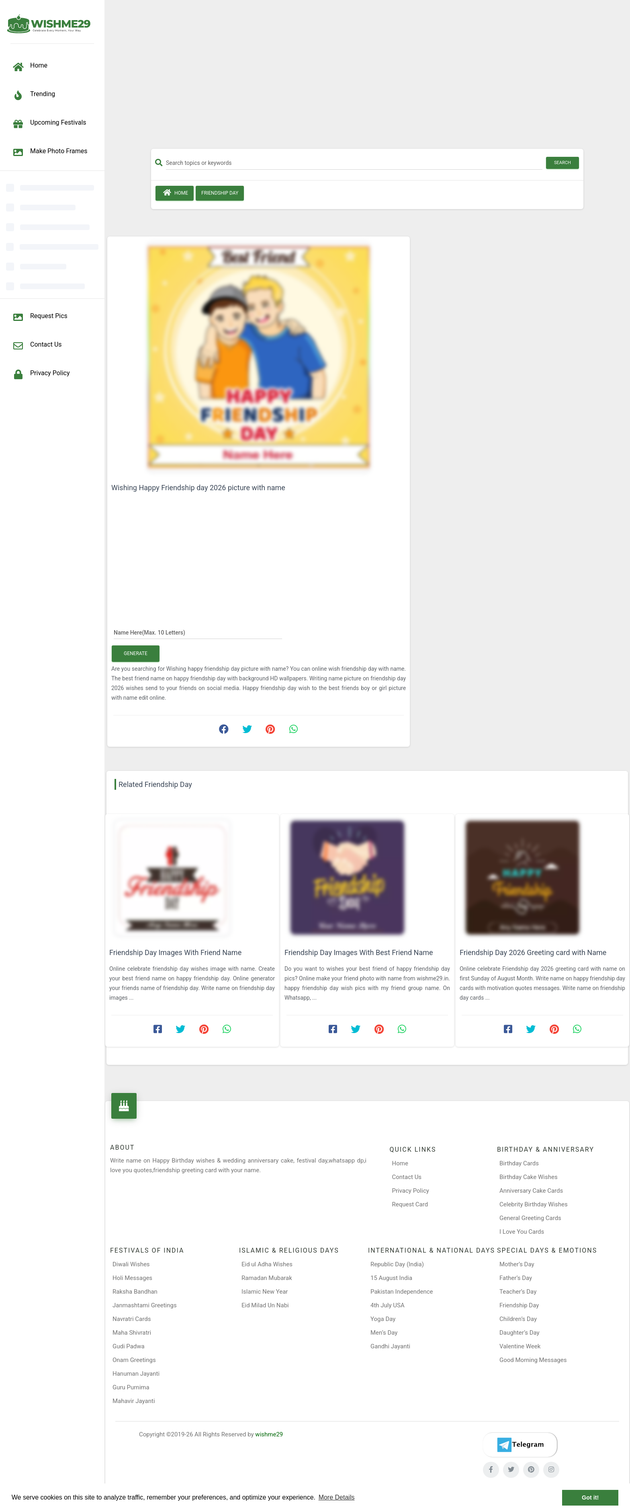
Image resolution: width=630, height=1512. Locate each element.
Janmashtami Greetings (144, 1305)
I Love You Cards (521, 1231)
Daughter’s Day (519, 1332)
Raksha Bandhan (135, 1291)
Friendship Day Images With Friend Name (175, 952)
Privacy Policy (410, 1190)
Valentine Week (519, 1346)
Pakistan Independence (401, 1291)
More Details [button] (337, 1497)
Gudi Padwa (128, 1346)
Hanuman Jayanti (136, 1373)
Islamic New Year (264, 1291)
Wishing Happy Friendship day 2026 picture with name (198, 487)
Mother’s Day (516, 1264)
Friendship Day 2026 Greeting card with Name (533, 952)
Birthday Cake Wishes (528, 1177)
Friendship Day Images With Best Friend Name (358, 952)
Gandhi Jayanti (390, 1346)
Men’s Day (383, 1332)
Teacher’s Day (517, 1291)
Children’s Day (518, 1319)
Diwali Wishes (131, 1264)
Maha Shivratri (131, 1332)
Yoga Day (382, 1319)
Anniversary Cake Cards (531, 1190)
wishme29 (269, 1434)
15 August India (391, 1278)
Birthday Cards (519, 1163)
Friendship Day (219, 193)
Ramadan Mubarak (266, 1278)
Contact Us (407, 1177)
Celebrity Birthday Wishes (533, 1204)
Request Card (410, 1204)
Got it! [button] (590, 1497)
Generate (135, 653)
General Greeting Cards (530, 1218)
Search (562, 162)
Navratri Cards (131, 1319)
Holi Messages (132, 1278)
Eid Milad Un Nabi (265, 1305)
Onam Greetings (134, 1360)
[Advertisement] (367, 77)
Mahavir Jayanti (133, 1401)
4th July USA (387, 1305)
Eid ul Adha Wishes (266, 1264)
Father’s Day (515, 1278)
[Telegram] (520, 1445)
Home (174, 192)
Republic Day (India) (397, 1264)
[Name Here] (198, 632)
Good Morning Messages (533, 1360)
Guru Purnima (130, 1387)
